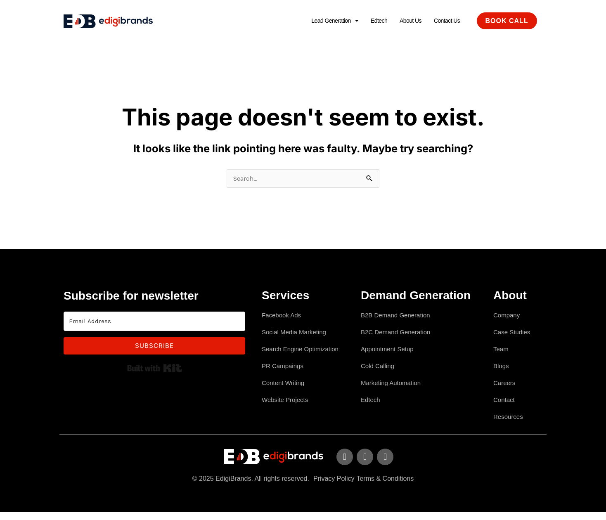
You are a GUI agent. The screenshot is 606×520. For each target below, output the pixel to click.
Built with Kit (154, 369)
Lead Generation (321, 20)
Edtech (370, 20)
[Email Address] (154, 323)
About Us (404, 20)
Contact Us (445, 20)
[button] (322, 21)
